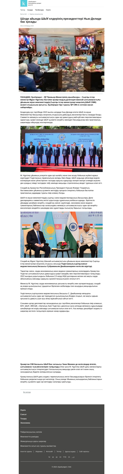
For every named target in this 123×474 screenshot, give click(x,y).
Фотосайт (49, 451)
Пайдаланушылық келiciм (31, 432)
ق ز (73, 457)
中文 (64, 457)
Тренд (22, 10)
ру (57, 457)
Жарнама (38, 451)
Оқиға (48, 10)
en (60, 457)
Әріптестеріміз (70, 452)
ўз (69, 457)
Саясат (23, 414)
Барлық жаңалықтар (36, 14)
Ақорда (30, 10)
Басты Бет (23, 14)
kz (49, 457)
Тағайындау (39, 10)
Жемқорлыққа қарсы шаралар (33, 441)
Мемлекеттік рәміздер (29, 437)
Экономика (25, 423)
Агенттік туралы (26, 451)
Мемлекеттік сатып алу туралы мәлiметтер (38, 446)
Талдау (23, 419)
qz (53, 457)
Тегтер (59, 451)
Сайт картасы (84, 451)
